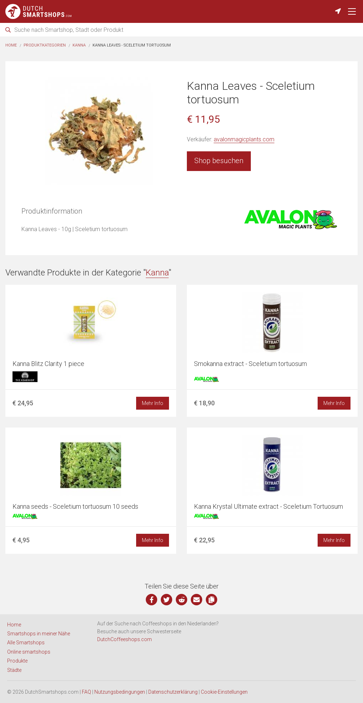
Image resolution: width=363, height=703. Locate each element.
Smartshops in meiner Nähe (38, 633)
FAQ (86, 692)
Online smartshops (28, 652)
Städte (14, 670)
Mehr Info (152, 403)
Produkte (17, 661)
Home (11, 45)
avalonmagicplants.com (244, 139)
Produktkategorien (45, 45)
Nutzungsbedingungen (119, 692)
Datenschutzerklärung (173, 692)
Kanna (79, 45)
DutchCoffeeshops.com (124, 639)
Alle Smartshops (26, 642)
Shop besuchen (218, 160)
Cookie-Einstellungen (224, 692)
